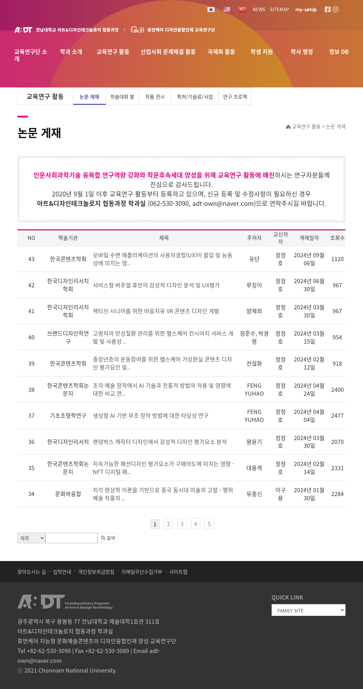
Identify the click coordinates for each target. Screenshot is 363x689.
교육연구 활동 (113, 52)
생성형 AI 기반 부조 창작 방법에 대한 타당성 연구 (151, 415)
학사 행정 (302, 52)
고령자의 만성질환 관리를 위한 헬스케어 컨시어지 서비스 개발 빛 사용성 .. (163, 337)
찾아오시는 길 (31, 571)
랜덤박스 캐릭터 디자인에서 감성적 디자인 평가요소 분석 (160, 441)
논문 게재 (89, 96)
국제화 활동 (221, 52)
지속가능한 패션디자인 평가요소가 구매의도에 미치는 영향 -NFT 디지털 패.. (163, 467)
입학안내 (62, 571)
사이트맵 (178, 571)
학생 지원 (262, 52)
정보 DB (339, 52)
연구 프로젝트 (235, 99)
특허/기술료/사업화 (195, 99)
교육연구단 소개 (30, 53)
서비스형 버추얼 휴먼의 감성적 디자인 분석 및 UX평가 (156, 285)
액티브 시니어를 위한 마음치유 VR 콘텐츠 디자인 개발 (156, 311)
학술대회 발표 (122, 99)
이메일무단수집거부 (141, 571)
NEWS (259, 9)
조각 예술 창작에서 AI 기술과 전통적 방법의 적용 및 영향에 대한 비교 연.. (162, 389)
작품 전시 (155, 96)
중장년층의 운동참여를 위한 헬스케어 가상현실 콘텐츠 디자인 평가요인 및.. (162, 363)
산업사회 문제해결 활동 (168, 52)
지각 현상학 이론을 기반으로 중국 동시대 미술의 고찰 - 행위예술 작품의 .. (163, 494)
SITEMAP (279, 9)
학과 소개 (71, 52)
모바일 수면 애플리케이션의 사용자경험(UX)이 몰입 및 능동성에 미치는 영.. (162, 259)
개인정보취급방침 (96, 571)
